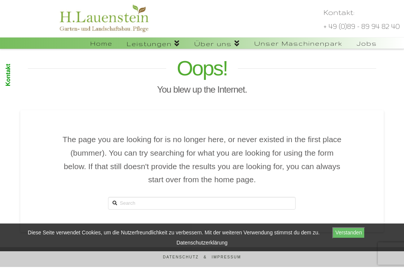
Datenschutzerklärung (201, 243)
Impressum (226, 257)
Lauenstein (45, 41)
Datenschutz (181, 257)
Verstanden (348, 233)
